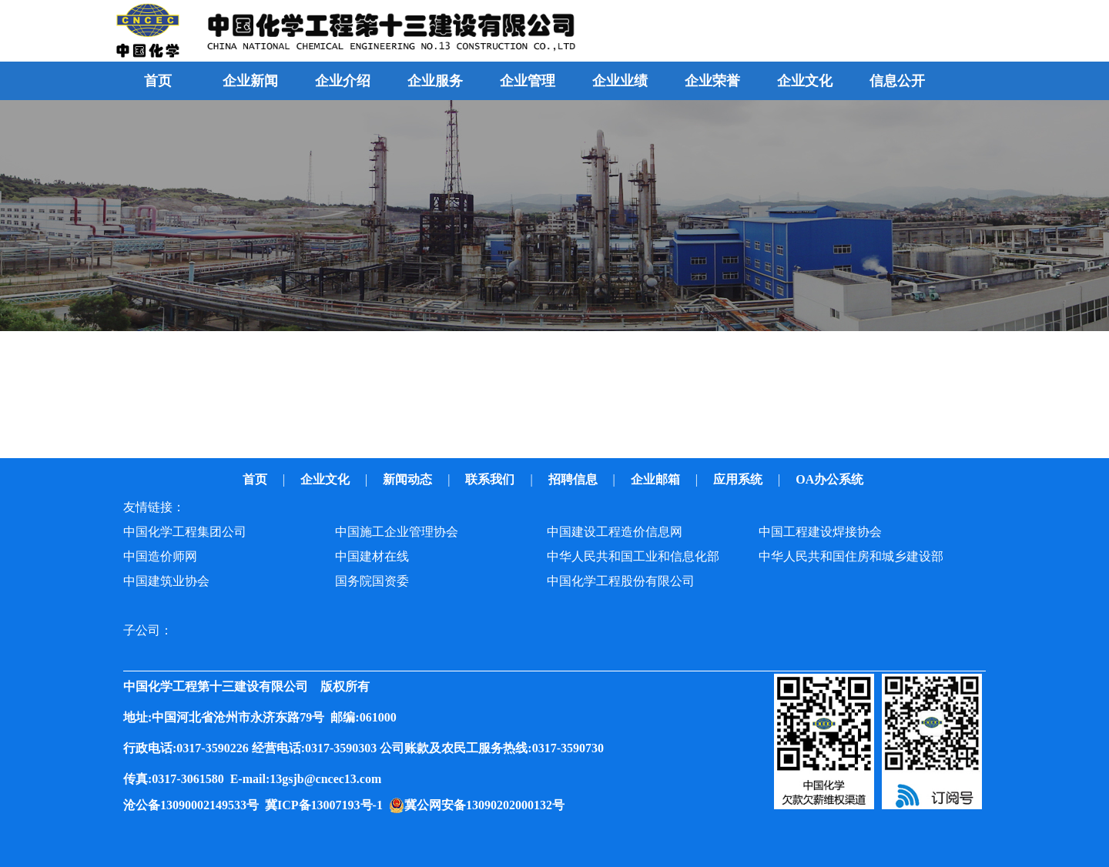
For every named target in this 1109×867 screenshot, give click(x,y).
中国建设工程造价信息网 (614, 531)
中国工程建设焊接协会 (820, 531)
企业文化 (326, 479)
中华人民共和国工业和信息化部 (633, 556)
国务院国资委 (372, 580)
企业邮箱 (656, 479)
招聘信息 (574, 479)
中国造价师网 (160, 556)
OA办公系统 (831, 479)
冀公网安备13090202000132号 (487, 805)
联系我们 (491, 479)
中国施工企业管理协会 (396, 531)
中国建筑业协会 (166, 580)
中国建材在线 (372, 556)
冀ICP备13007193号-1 (327, 805)
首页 (158, 81)
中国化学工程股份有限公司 (621, 580)
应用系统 (739, 479)
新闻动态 (408, 479)
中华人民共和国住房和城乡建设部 (851, 556)
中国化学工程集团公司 (184, 531)
